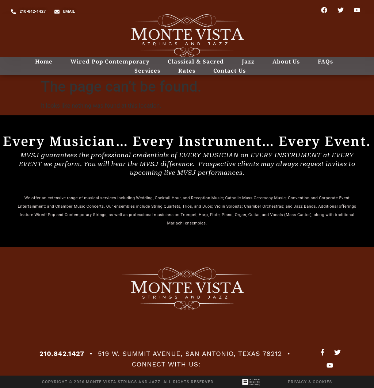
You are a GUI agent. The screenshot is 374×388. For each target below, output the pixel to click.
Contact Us (229, 70)
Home (44, 61)
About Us (286, 61)
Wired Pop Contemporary (110, 61)
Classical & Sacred (196, 61)
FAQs (325, 61)
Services (147, 70)
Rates (186, 70)
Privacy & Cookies (310, 382)
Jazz (248, 61)
